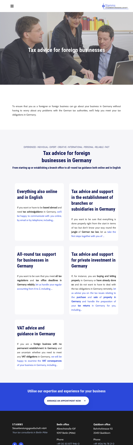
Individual (42, 106)
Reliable (99, 106)
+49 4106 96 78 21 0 (103, 402)
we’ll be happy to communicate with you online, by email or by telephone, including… (39, 175)
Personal (89, 106)
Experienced (30, 106)
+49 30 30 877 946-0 (68, 402)
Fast (107, 106)
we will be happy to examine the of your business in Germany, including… (39, 319)
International (75, 106)
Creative (62, 106)
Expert (53, 106)
